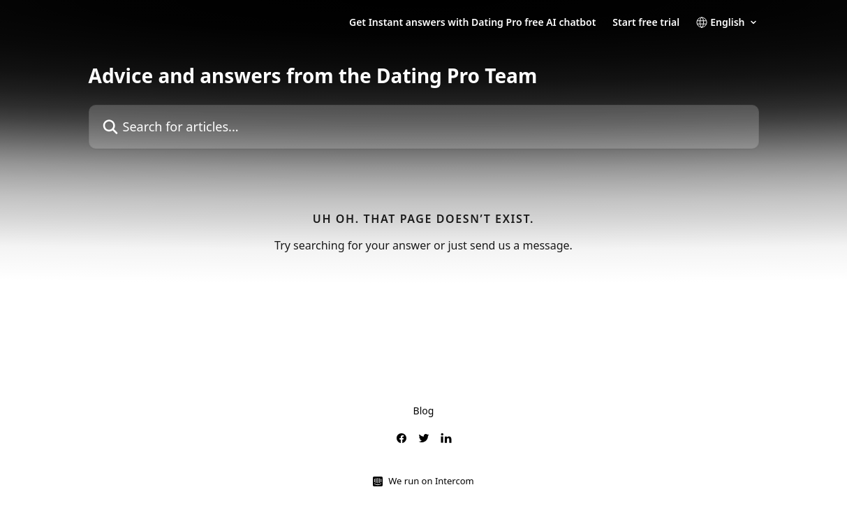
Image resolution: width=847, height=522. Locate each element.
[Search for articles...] (424, 127)
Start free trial (645, 22)
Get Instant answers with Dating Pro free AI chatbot (472, 22)
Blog (423, 410)
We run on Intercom (430, 480)
